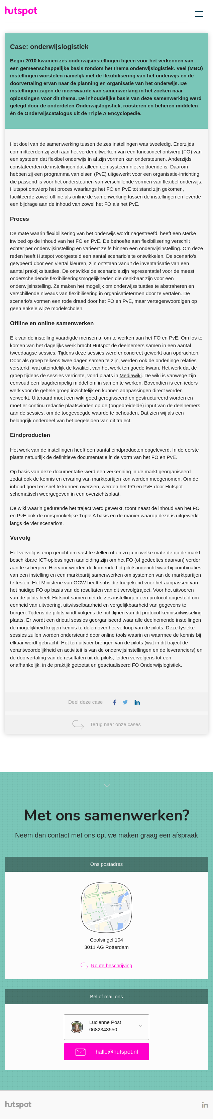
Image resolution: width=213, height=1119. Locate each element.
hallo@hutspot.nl (106, 1052)
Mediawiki (131, 375)
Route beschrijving (106, 966)
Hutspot (21, 11)
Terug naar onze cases (115, 724)
